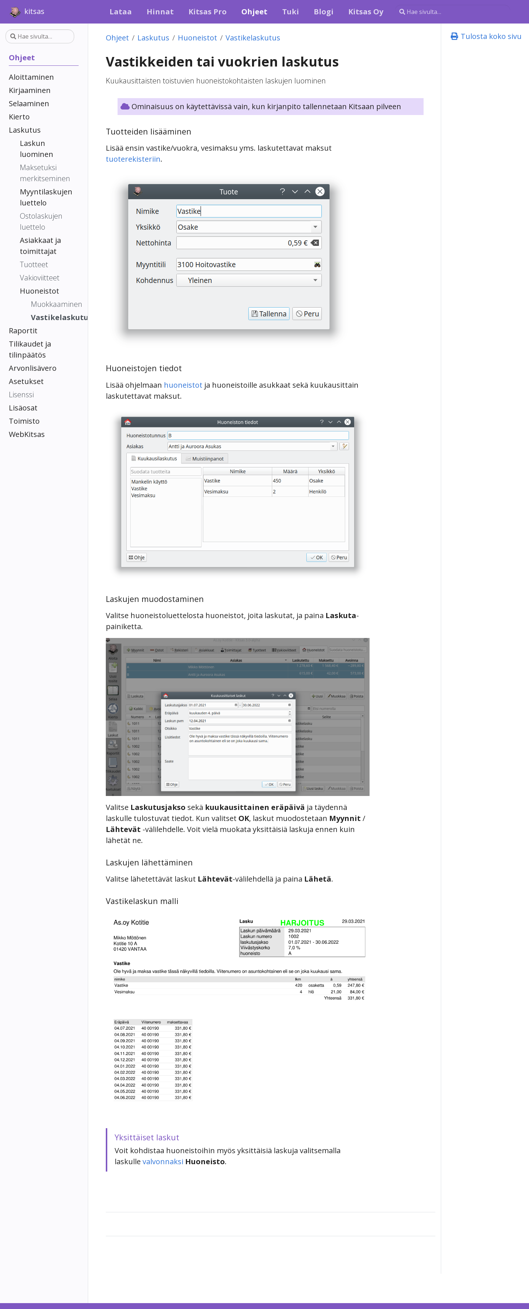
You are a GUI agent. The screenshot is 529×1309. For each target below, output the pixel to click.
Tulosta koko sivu (486, 36)
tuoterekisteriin (133, 159)
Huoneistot (197, 38)
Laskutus (153, 38)
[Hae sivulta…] (452, 12)
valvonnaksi (163, 1161)
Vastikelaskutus (253, 38)
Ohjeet (117, 38)
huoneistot (183, 385)
